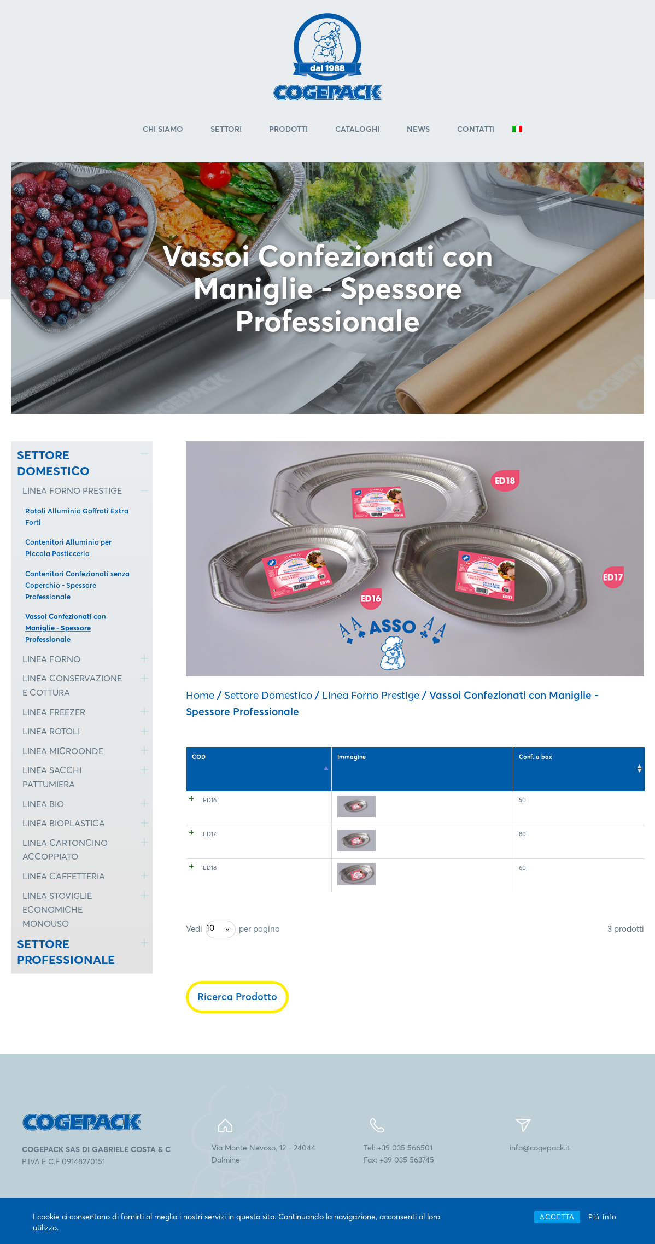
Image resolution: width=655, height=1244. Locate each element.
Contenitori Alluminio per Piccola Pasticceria (68, 550)
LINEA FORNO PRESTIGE (72, 492)
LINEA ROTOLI (51, 733)
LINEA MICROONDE (62, 752)
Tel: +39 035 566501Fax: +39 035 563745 (399, 1172)
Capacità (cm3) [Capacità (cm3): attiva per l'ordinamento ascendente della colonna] (437, 763)
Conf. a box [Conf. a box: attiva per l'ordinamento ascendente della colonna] (555, 763)
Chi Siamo (163, 131)
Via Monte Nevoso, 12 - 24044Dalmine (263, 1172)
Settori (226, 131)
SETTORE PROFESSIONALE (66, 953)
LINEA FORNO (51, 660)
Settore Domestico (268, 696)
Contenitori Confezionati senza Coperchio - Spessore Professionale (77, 587)
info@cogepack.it (540, 1166)
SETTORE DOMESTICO (53, 464)
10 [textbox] (210, 947)
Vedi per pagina (233, 948)
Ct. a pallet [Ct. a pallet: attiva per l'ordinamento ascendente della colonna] (588, 763)
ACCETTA (557, 1216)
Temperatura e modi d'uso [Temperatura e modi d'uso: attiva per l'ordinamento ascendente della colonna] (291, 763)
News (418, 131)
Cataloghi (357, 131)
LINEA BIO (43, 805)
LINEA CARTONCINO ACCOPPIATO (65, 851)
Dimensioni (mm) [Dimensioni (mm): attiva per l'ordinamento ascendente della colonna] (482, 763)
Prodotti (288, 131)
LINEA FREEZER (53, 713)
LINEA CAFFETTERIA (63, 877)
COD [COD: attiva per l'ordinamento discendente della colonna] (199, 758)
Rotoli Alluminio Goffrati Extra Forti (76, 518)
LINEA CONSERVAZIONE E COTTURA (72, 687)
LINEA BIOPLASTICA (63, 824)
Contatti (476, 131)
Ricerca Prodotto (237, 1015)
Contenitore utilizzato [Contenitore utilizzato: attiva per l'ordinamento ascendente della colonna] (390, 763)
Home (200, 696)
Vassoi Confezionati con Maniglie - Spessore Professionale (65, 630)
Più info (602, 1216)
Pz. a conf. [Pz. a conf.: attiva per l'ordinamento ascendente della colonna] (521, 763)
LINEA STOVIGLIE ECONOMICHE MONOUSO (57, 911)
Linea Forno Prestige (370, 696)
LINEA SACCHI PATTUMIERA (51, 779)
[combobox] (221, 948)
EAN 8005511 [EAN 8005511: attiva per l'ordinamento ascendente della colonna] (623, 763)
